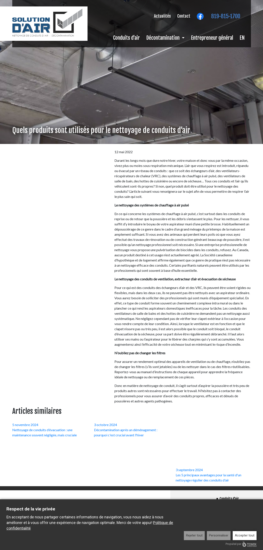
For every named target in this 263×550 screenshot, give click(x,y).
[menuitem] (242, 39)
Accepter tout (244, 535)
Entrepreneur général (212, 38)
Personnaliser (218, 535)
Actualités (162, 16)
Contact (183, 16)
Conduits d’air (126, 38)
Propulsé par (241, 544)
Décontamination (163, 38)
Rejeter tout (194, 535)
